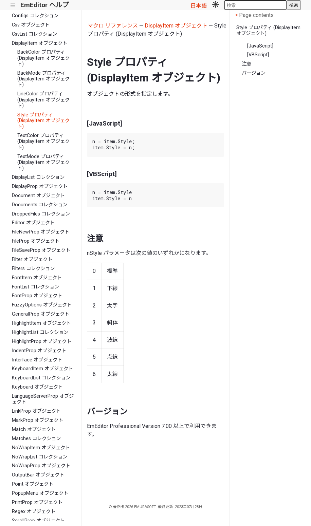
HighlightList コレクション (40, 332)
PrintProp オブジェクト (37, 502)
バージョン (254, 73)
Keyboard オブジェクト (37, 387)
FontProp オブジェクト (37, 296)
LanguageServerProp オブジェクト (43, 399)
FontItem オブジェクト (37, 278)
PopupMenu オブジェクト (40, 493)
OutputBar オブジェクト (38, 475)
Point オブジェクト (32, 484)
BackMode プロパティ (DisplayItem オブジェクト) (43, 79)
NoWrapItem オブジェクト (41, 448)
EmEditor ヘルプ (44, 5)
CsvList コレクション (34, 34)
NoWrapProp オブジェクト (41, 466)
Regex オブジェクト (33, 511)
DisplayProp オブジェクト (40, 186)
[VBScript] (258, 55)
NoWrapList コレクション (39, 457)
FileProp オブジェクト (35, 241)
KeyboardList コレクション (41, 378)
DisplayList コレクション (38, 177)
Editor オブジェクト (33, 223)
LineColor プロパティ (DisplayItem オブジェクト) (43, 100)
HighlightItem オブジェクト (41, 323)
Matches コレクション (36, 439)
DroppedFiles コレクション (41, 214)
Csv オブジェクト (31, 25)
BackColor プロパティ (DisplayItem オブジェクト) (43, 58)
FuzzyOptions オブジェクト (42, 305)
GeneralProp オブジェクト (40, 314)
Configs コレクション (35, 16)
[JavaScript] (260, 46)
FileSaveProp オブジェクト (41, 250)
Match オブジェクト (34, 429)
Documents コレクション (39, 205)
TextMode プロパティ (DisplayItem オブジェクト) (43, 162)
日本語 (198, 5)
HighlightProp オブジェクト (41, 341)
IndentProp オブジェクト (39, 351)
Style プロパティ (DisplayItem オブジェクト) (43, 121)
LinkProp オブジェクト (36, 411)
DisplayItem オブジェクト (39, 43)
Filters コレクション (33, 268)
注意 (246, 64)
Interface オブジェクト (37, 360)
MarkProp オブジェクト (37, 420)
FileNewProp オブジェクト (40, 232)
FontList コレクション (35, 287)
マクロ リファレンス (113, 25)
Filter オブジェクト (32, 259)
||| (13, 5)
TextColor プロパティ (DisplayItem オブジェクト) (43, 141)
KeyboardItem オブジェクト (42, 369)
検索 (293, 4)
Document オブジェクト (38, 196)
